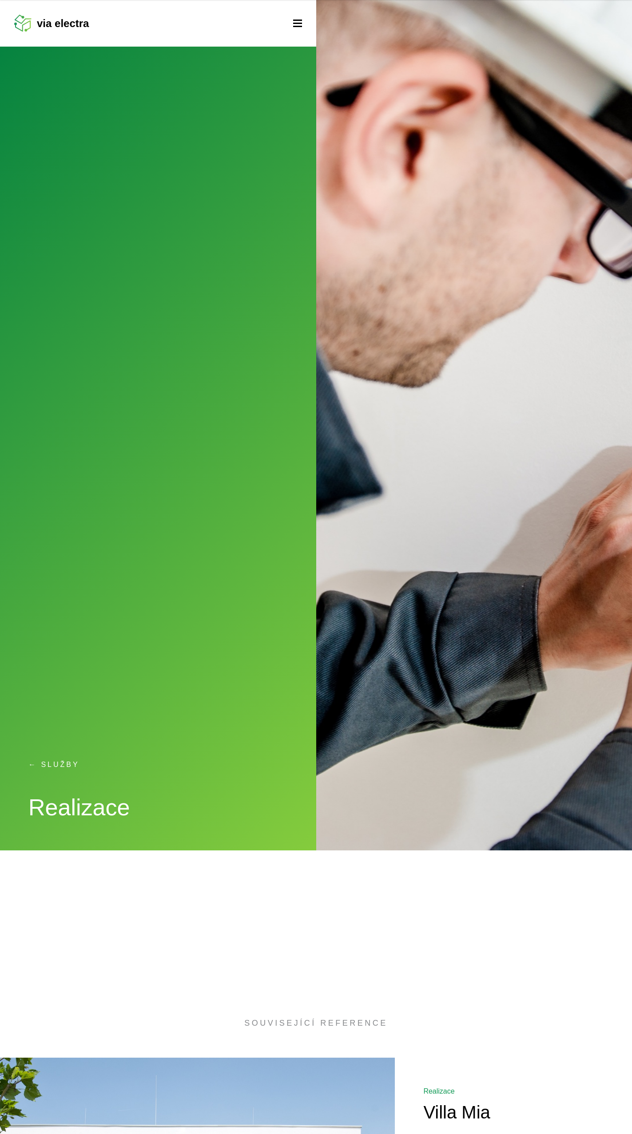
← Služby (53, 764)
